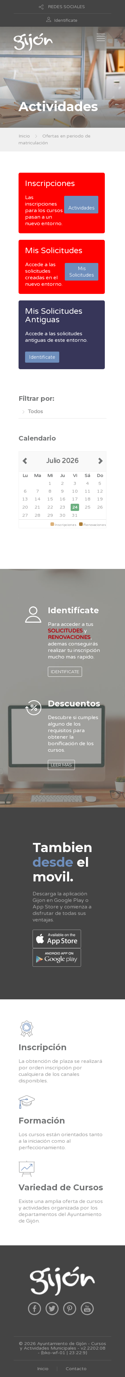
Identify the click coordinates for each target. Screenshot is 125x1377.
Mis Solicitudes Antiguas (53, 315)
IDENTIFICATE (65, 671)
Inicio (24, 136)
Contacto (76, 1368)
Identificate (65, 20)
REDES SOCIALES (66, 6)
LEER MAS (61, 764)
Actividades (81, 204)
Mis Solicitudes (53, 250)
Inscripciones (50, 183)
